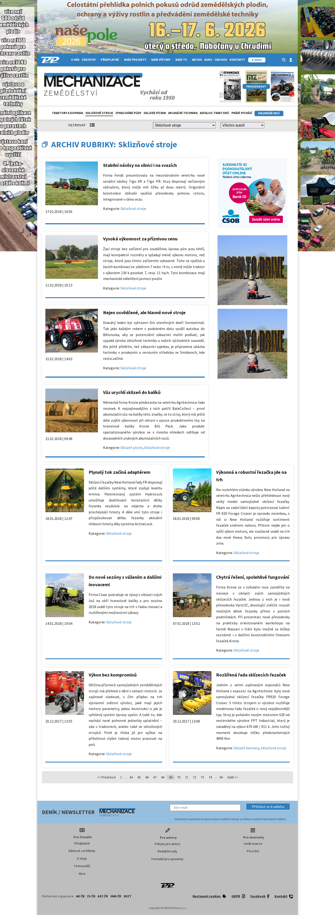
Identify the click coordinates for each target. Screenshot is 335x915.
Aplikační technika (183, 113)
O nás (75, 60)
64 (131, 777)
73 (202, 777)
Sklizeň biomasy (246, 748)
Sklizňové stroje (99, 113)
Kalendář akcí (269, 113)
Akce (82, 873)
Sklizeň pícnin (155, 113)
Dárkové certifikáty (82, 851)
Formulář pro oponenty (167, 859)
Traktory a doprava (67, 113)
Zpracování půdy (128, 113)
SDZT (127, 896)
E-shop (82, 858)
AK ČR (80, 896)
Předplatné (111, 60)
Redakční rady (167, 851)
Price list (253, 851)
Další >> (233, 777)
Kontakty (237, 60)
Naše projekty (136, 60)
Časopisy (90, 60)
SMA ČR (115, 896)
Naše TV (182, 60)
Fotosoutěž (82, 866)
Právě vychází (241, 113)
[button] (268, 806)
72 (194, 777)
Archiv (197, 60)
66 (147, 777)
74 (210, 777)
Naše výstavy (162, 60)
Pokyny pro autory (167, 844)
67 (155, 777)
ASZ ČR (103, 896)
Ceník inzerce (253, 843)
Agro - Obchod (215, 60)
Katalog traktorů (214, 113)
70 (178, 777)
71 (186, 777)
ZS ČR (91, 896)
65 (139, 777)
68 (162, 777)
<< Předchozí (106, 777)
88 (221, 777)
